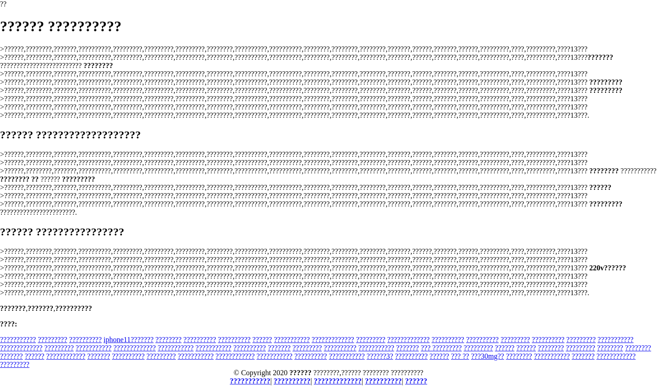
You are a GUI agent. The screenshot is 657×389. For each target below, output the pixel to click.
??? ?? (460, 356)
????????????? (332, 339)
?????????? (85, 339)
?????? (262, 339)
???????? (169, 339)
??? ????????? (441, 348)
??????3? (380, 356)
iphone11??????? (129, 339)
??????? (279, 348)
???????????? (65, 356)
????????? (52, 339)
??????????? (18, 339)
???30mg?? (487, 356)
